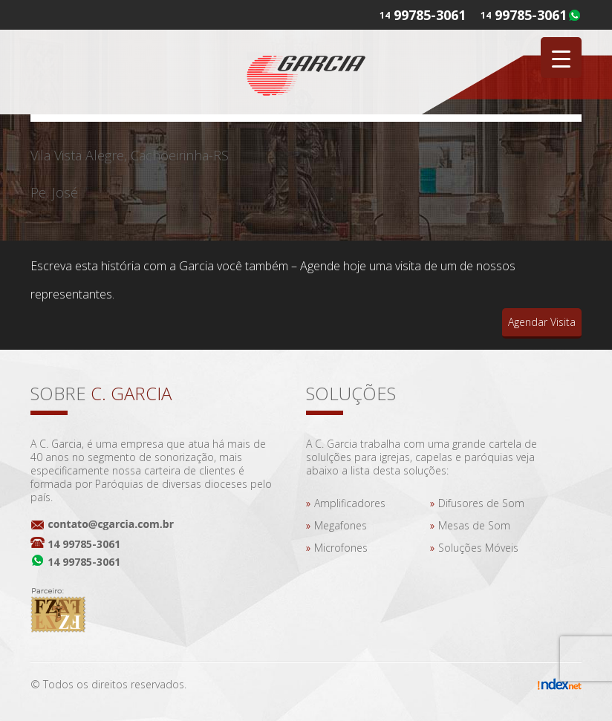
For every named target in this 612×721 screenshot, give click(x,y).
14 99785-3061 (84, 544)
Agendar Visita (542, 322)
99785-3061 (531, 15)
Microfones (341, 548)
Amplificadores (349, 503)
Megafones (340, 525)
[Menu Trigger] (561, 57)
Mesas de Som (474, 525)
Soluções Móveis (478, 548)
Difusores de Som (481, 503)
